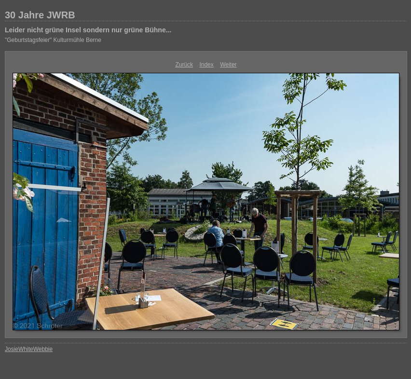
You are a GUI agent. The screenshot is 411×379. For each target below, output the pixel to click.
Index (206, 64)
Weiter (228, 64)
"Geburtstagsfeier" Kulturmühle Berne (53, 40)
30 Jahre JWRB (40, 15)
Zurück (184, 64)
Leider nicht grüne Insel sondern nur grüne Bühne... (88, 30)
